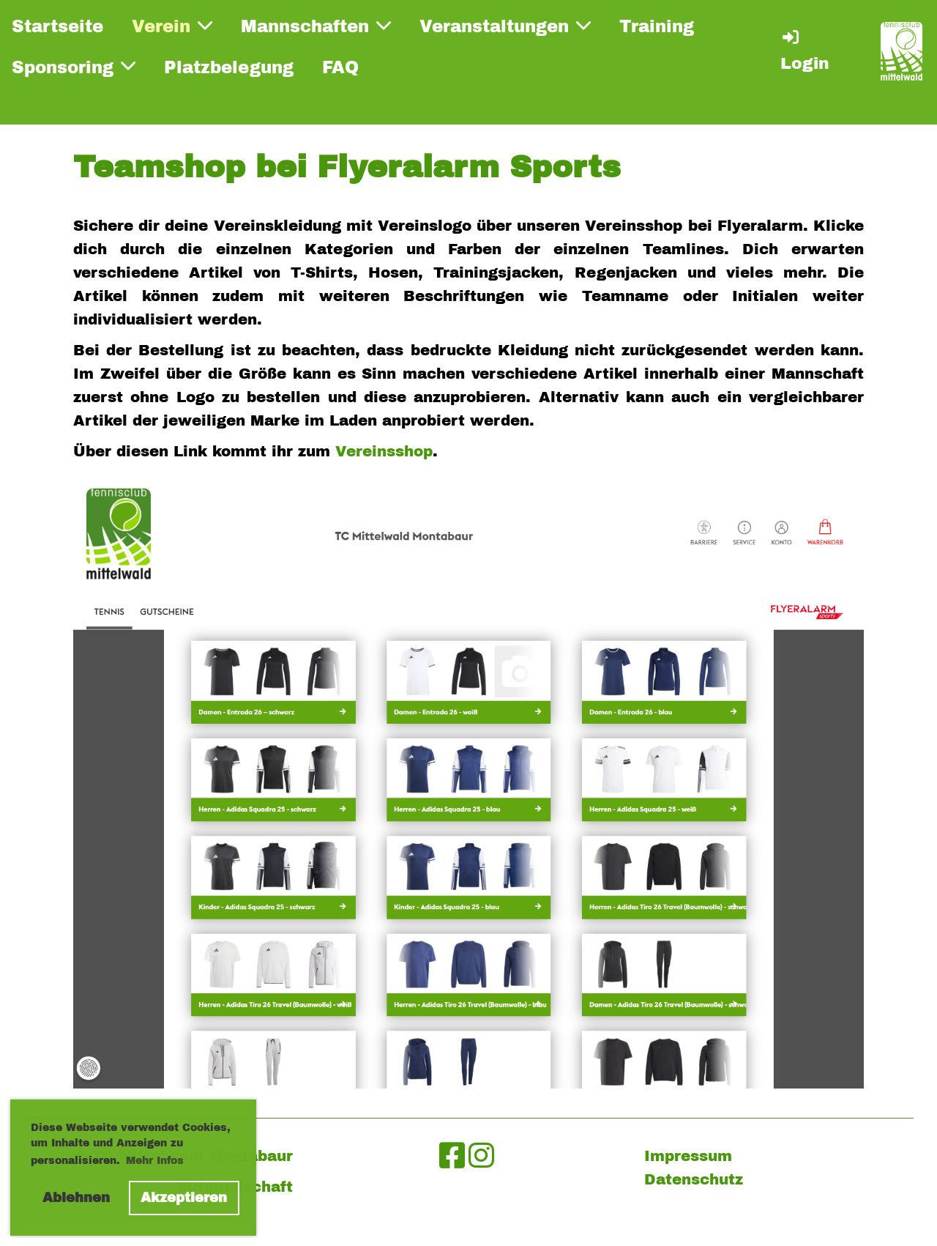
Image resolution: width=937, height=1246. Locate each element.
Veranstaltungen (505, 26)
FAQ (340, 68)
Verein (172, 26)
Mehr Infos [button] (155, 1160)
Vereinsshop (384, 451)
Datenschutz (693, 1179)
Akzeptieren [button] (184, 1197)
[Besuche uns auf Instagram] (481, 1156)
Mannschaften (316, 26)
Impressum (688, 1156)
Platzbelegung (229, 68)
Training (656, 27)
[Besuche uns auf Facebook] (452, 1156)
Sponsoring (73, 66)
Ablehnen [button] (76, 1197)
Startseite (57, 27)
